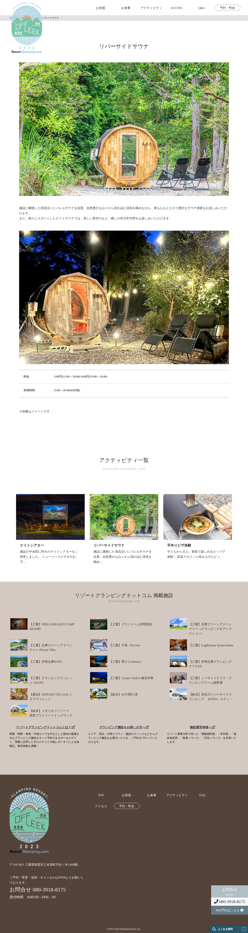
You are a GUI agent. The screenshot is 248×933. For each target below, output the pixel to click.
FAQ (202, 795)
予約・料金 (227, 7)
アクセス (101, 806)
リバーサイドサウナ (109, 545)
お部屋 (100, 8)
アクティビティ (151, 8)
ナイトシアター (32, 545)
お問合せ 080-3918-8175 (38, 890)
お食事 (125, 8)
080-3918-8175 (229, 901)
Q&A (201, 8)
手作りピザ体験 (179, 545)
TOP (101, 795)
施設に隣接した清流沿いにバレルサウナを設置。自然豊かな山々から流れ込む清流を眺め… (123, 557)
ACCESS (176, 8)
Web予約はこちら (229, 910)
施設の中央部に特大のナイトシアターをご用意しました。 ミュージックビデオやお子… (49, 557)
